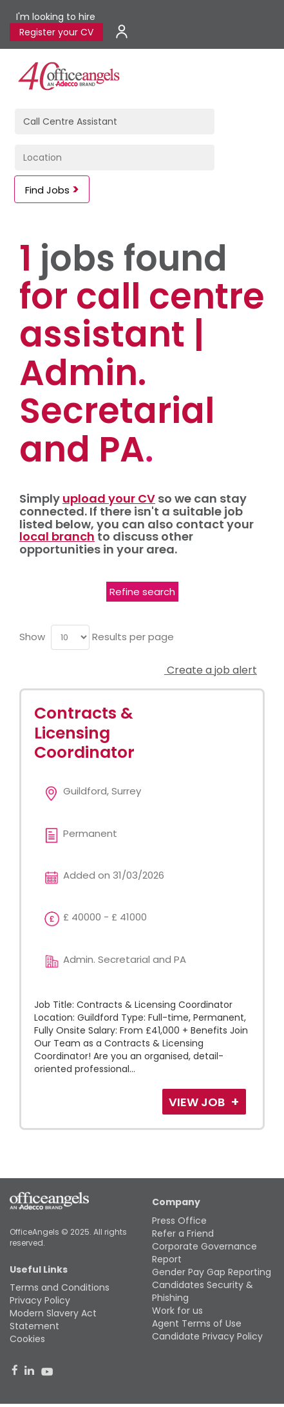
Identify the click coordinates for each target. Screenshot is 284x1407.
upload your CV (108, 498)
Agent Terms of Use (196, 1323)
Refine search (142, 591)
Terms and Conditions (59, 1287)
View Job (198, 1102)
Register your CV (56, 32)
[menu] (70, 637)
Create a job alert (210, 670)
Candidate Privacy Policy (207, 1336)
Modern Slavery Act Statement (53, 1319)
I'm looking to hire (55, 16)
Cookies (27, 1338)
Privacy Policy (40, 1300)
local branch (57, 536)
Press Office (179, 1220)
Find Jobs (47, 190)
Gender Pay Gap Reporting (211, 1272)
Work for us (177, 1310)
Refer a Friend (183, 1233)
